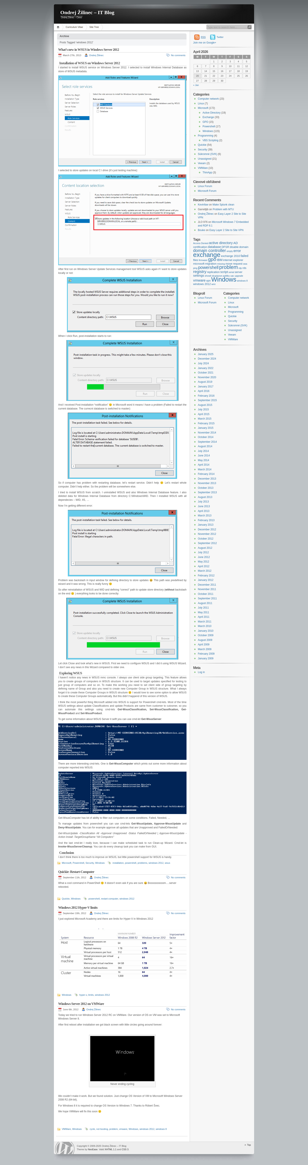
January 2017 (205, 386)
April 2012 (203, 566)
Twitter (220, 37)
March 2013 (204, 515)
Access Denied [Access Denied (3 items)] (200, 243)
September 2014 (207, 441)
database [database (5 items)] (214, 247)
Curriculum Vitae (74, 27)
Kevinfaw (203, 204)
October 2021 (205, 372)
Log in (201, 672)
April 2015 (203, 414)
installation (118, 863)
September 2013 (207, 492)
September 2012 (207, 543)
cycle (92, 1129)
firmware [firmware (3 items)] (203, 260)
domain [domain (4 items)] (244, 247)
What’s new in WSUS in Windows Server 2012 (88, 49)
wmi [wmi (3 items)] (213, 284)
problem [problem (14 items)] (228, 267)
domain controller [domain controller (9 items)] (209, 250)
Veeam (202, 163)
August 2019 (205, 381)
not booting (102, 1129)
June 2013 (204, 506)
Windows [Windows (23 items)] (223, 279)
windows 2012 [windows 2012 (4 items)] (202, 284)
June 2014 (204, 455)
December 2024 (207, 358)
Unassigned (204, 158)
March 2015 (204, 418)
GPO (205, 121)
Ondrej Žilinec (96, 55)
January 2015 (205, 427)
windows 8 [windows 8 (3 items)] (242, 280)
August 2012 (205, 547)
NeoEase (93, 1149)
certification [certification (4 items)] (200, 247)
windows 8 (161, 1129)
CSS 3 (125, 1149)
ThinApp (207, 172)
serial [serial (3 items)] (231, 272)
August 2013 (205, 497)
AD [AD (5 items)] (235, 243)
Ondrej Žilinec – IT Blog (87, 12)
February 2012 (206, 575)
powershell (130, 863)
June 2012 (204, 557)
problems (142, 863)
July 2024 (203, 363)
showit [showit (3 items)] (208, 275)
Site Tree (94, 27)
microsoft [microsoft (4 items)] (198, 263)
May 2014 (203, 460)
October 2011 (205, 593)
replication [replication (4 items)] (213, 272)
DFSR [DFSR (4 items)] (225, 247)
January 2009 (205, 658)
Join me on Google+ (204, 42)
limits (91, 995)
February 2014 (206, 473)
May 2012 (203, 561)
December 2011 (207, 584)
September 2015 (207, 400)
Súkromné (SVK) (207, 154)
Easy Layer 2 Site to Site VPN (226, 230)
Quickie (66, 898)
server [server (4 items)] (238, 272)
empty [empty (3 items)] (230, 251)
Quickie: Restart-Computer (76, 872)
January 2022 (205, 368)
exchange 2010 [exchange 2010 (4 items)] (230, 256)
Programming (205, 135)
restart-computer (109, 898)
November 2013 (207, 483)
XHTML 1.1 (110, 1149)
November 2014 (207, 432)
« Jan (196, 85)
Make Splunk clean (223, 204)
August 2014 (205, 446)
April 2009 (203, 644)
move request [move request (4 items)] (233, 263)
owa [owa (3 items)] (245, 263)
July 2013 (203, 501)
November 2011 (207, 589)
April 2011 (203, 616)
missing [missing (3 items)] (221, 263)
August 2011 (205, 603)
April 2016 (203, 391)
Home (59, 27)
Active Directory (212, 112)
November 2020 (207, 377)
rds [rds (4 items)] (244, 268)
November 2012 (207, 533)
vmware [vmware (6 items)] (199, 280)
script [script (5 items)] (224, 272)
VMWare (66, 1129)
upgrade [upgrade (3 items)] (239, 275)
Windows (100, 863)
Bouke (201, 230)
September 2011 (207, 598)
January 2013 (205, 524)
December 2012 (207, 529)
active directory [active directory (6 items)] (221, 243)
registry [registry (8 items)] (199, 271)
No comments (178, 55)
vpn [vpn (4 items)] (208, 280)
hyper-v (83, 995)
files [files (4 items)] (195, 260)
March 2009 (204, 649)
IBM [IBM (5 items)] (219, 260)
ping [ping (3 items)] (195, 268)
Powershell (78, 863)
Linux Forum (205, 186)
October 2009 (205, 635)
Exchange (208, 117)
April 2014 (203, 464)
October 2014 (205, 437)
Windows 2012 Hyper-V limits (78, 907)
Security (90, 863)
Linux (201, 103)
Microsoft (66, 863)
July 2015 (203, 409)
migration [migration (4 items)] (210, 263)
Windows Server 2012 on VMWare (81, 1004)
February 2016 (206, 395)
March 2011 (204, 621)
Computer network (208, 98)
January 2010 (205, 630)
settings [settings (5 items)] (198, 275)
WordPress (65, 1148)
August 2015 (205, 404)
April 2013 (203, 511)
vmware (123, 1129)
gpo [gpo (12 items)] (212, 259)
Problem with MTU (223, 209)
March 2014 (204, 469)
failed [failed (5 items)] (244, 256)
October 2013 (205, 487)
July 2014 (203, 451)
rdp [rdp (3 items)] (240, 268)
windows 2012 (156, 863)
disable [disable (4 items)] (234, 247)
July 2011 (203, 607)
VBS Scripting (210, 140)
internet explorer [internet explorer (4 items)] (233, 260)
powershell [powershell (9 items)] (208, 267)
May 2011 (203, 612)
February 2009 (206, 653)
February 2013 (206, 520)
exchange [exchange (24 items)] (206, 254)
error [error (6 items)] (237, 251)
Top (249, 1145)
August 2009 (205, 640)
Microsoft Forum (207, 190)
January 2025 (205, 354)
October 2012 (205, 538)
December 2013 (207, 478)
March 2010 (204, 626)
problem (113, 1129)
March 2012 (204, 570)
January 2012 (205, 580)
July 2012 (203, 552)
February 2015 (206, 423)
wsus (167, 863)
